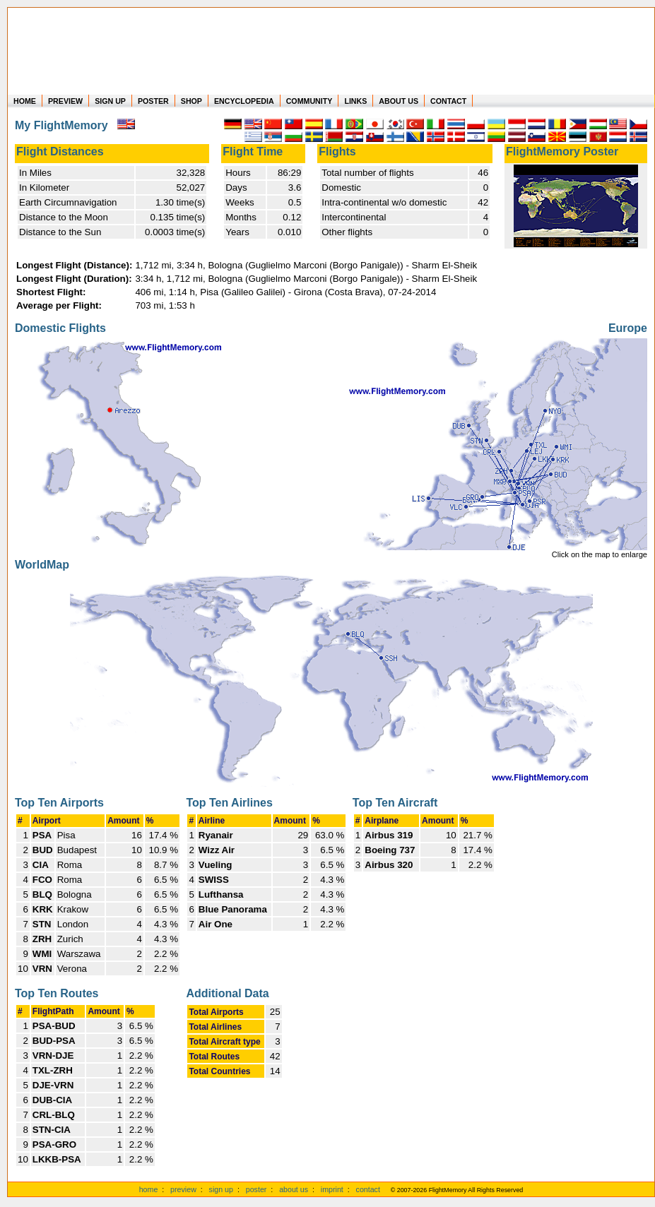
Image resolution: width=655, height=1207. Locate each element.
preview (183, 1189)
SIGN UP (110, 101)
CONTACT (448, 101)
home (148, 1189)
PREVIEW (65, 101)
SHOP (191, 101)
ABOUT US (398, 101)
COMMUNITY (309, 101)
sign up (221, 1189)
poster (256, 1189)
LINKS (355, 101)
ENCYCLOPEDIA (244, 101)
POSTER (153, 101)
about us (293, 1189)
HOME (24, 101)
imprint (332, 1189)
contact (368, 1189)
